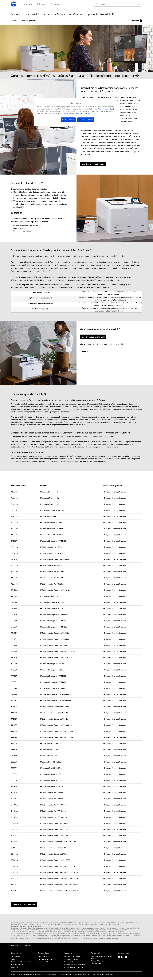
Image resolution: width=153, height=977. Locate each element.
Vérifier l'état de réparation (73, 967)
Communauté (69, 962)
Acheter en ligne (43, 957)
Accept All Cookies (85, 120)
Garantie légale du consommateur (93, 461)
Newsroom (14, 967)
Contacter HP (15, 957)
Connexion (135, 21)
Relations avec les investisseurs (22, 962)
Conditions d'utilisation (82, 974)
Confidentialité (51, 974)
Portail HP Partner (97, 961)
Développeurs (96, 964)
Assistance (68, 953)
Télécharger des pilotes (72, 957)
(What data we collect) (106, 109)
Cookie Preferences (65, 974)
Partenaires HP (96, 953)
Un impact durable (17, 964)
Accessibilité (38, 974)
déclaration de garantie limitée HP (55, 425)
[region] (77, 112)
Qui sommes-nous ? (17, 953)
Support (14, 21)
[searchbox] (115, 4)
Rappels (13, 974)
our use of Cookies (83, 113)
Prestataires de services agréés (75, 964)
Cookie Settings (68, 120)
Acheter (85, 352)
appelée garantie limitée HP (119, 133)
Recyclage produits (25, 974)
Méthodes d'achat (43, 953)
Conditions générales (29, 21)
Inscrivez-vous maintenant (93, 164)
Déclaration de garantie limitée (102, 974)
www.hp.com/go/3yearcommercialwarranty (26, 926)
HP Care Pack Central (41, 412)
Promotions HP (42, 962)
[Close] (117, 100)
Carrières (14, 959)
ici (124, 931)
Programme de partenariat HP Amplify (101, 957)
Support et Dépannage (72, 959)
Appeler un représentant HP (47, 959)
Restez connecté (124, 953)
